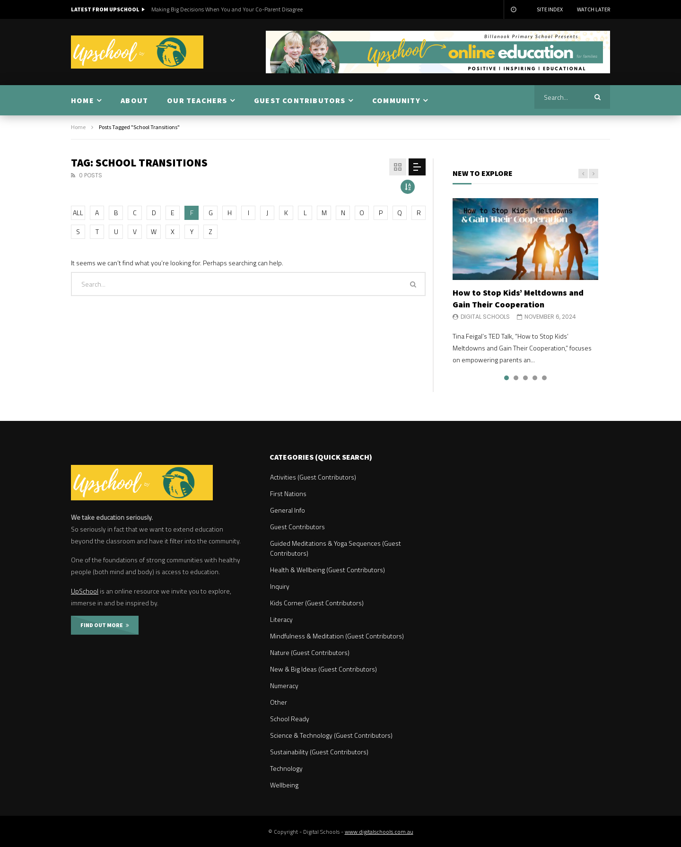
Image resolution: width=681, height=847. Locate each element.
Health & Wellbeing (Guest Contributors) (327, 570)
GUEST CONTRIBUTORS (300, 100)
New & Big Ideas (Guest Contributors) (323, 669)
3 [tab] (525, 377)
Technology (286, 768)
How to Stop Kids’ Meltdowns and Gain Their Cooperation (518, 298)
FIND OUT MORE (104, 625)
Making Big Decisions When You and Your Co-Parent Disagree (227, 9)
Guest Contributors (297, 527)
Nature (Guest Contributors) (309, 652)
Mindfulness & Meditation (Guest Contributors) (337, 636)
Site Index (550, 9)
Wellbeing (284, 785)
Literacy (281, 619)
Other (278, 702)
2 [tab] (516, 377)
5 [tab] (544, 377)
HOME (82, 100)
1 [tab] (506, 377)
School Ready (289, 719)
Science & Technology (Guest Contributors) (331, 735)
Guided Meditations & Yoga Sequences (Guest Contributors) (335, 548)
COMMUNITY (396, 100)
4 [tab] (535, 377)
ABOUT (134, 100)
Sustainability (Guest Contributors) (319, 752)
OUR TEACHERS (197, 100)
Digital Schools (485, 317)
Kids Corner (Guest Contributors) (317, 603)
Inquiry (279, 586)
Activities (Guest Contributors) (313, 477)
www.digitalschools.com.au (379, 831)
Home (78, 127)
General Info (287, 510)
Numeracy (284, 685)
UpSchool (84, 591)
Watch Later (593, 9)
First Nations (288, 493)
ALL (78, 213)
